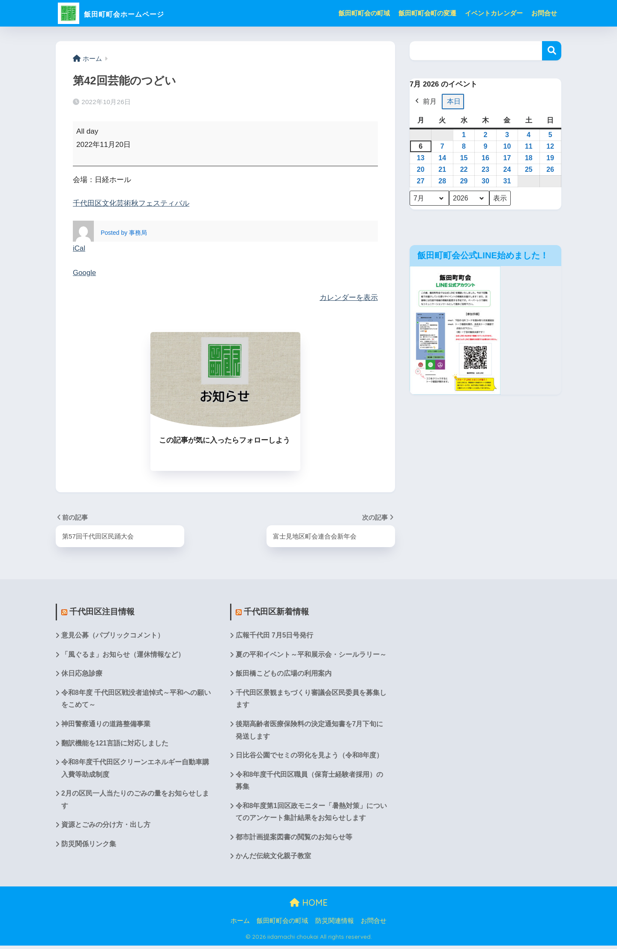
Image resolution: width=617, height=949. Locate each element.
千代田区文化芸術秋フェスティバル (131, 203)
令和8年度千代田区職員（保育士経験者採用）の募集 (309, 782)
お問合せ (544, 13)
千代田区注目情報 (102, 611)
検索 (551, 50)
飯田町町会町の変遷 (427, 13)
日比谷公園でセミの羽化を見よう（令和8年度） (309, 756)
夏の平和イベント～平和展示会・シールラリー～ (311, 654)
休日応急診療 (81, 674)
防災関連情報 (334, 923)
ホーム (240, 923)
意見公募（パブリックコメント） (112, 635)
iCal (79, 248)
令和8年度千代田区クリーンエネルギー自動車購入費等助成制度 (135, 770)
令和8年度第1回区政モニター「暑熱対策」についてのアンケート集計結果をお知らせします (308, 814)
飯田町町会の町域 (364, 13)
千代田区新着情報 (276, 611)
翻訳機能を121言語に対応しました (115, 744)
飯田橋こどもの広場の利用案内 (284, 674)
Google (84, 273)
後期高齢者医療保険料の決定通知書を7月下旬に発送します (309, 731)
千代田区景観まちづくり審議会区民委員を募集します (311, 700)
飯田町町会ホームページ (129, 13)
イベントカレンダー (494, 13)
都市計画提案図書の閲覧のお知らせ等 (294, 840)
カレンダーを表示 (349, 297)
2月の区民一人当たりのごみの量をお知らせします (135, 802)
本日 (454, 101)
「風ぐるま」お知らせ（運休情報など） (123, 654)
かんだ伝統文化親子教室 (273, 859)
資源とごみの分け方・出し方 (105, 827)
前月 (425, 102)
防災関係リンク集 (88, 846)
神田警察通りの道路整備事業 (105, 725)
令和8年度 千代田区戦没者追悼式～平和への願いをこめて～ (136, 700)
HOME (309, 905)
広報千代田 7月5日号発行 (275, 635)
